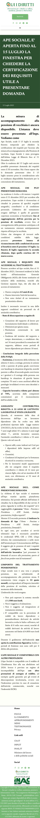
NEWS (17, 724)
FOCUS (17, 714)
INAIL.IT (18, 749)
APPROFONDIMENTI (24, 720)
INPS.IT (17, 745)
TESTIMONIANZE (22, 727)
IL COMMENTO (21, 717)
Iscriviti (20, 17)
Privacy (17, 730)
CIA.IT (17, 741)
